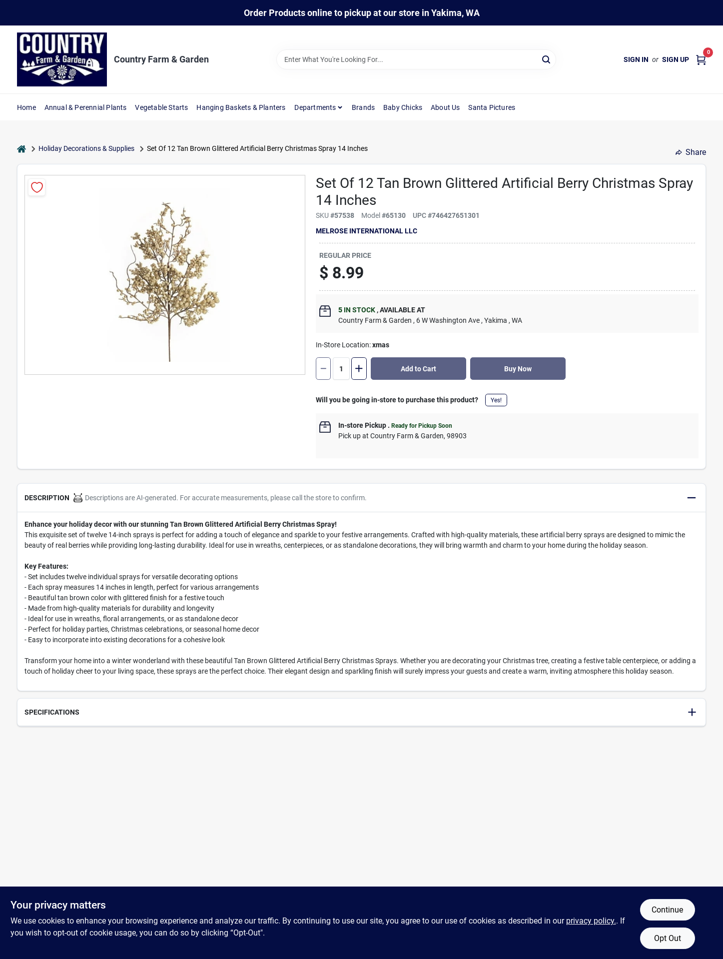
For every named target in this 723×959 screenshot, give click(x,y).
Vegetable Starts (161, 107)
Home (26, 107)
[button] (361, 498)
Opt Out (667, 938)
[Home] (21, 148)
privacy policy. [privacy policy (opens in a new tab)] (591, 921)
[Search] (547, 58)
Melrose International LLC (366, 231)
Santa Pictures (491, 107)
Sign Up (675, 59)
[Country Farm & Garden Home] (62, 59)
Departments (315, 107)
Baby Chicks (402, 107)
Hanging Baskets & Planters (240, 107)
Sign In (636, 59)
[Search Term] (416, 59)
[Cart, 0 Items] (701, 59)
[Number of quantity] (341, 368)
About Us (445, 107)
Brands (363, 107)
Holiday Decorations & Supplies (86, 148)
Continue (667, 910)
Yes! (496, 400)
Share (691, 152)
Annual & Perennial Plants (85, 107)
